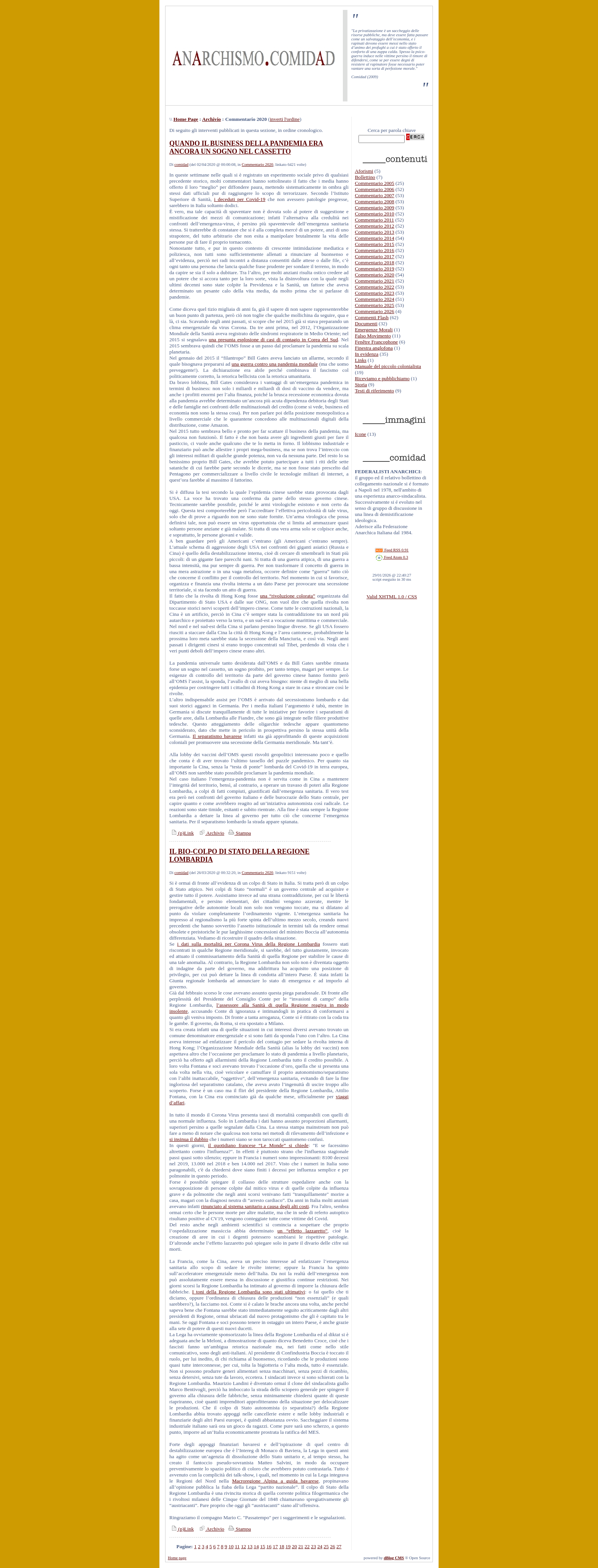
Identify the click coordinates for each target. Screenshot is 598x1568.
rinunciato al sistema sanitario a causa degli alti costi (255, 1206)
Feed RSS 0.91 (391, 550)
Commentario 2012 (374, 226)
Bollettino (365, 177)
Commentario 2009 (374, 207)
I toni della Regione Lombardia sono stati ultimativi (248, 1292)
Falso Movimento (373, 336)
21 (300, 1546)
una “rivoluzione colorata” (287, 596)
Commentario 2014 (374, 238)
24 (319, 1546)
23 (313, 1546)
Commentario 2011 (374, 220)
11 (237, 1546)
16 (269, 1546)
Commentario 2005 (374, 183)
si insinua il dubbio (188, 1139)
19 (288, 1546)
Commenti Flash (372, 317)
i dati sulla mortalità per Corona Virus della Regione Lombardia (248, 944)
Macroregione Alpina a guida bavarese (275, 1481)
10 (230, 1546)
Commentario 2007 (374, 195)
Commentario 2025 (374, 305)
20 (294, 1546)
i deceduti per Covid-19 (239, 199)
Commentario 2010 (374, 214)
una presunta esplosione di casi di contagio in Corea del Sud (273, 339)
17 (275, 1546)
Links (360, 360)
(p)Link (181, 833)
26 (332, 1546)
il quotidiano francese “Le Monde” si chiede (258, 1145)
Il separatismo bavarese (217, 736)
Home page (177, 1558)
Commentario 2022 (374, 287)
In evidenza (366, 354)
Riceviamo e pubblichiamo (382, 378)
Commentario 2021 (374, 281)
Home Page (186, 119)
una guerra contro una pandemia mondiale (274, 364)
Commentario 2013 (374, 232)
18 (281, 1546)
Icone (360, 434)
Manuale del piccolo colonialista (388, 366)
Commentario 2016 (374, 250)
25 (326, 1546)
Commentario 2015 (374, 244)
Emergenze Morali (373, 330)
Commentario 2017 (374, 256)
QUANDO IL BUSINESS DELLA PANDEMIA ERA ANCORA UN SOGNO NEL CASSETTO (246, 147)
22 (307, 1546)
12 (243, 1546)
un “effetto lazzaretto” (302, 1231)
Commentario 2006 (374, 189)
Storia (361, 384)
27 (338, 1546)
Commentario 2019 (374, 269)
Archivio (211, 119)
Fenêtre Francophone (376, 342)
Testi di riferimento (374, 391)
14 (256, 1546)
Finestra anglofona (374, 348)
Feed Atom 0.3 (391, 557)
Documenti (366, 323)
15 (262, 1546)
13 (250, 1546)
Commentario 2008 (374, 201)
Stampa (239, 833)
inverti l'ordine (284, 119)
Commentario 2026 (374, 311)
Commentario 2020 (257, 164)
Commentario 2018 (374, 262)
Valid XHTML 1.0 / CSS (392, 596)
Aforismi (364, 171)
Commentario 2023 (374, 293)
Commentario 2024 (374, 299)
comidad (181, 164)
